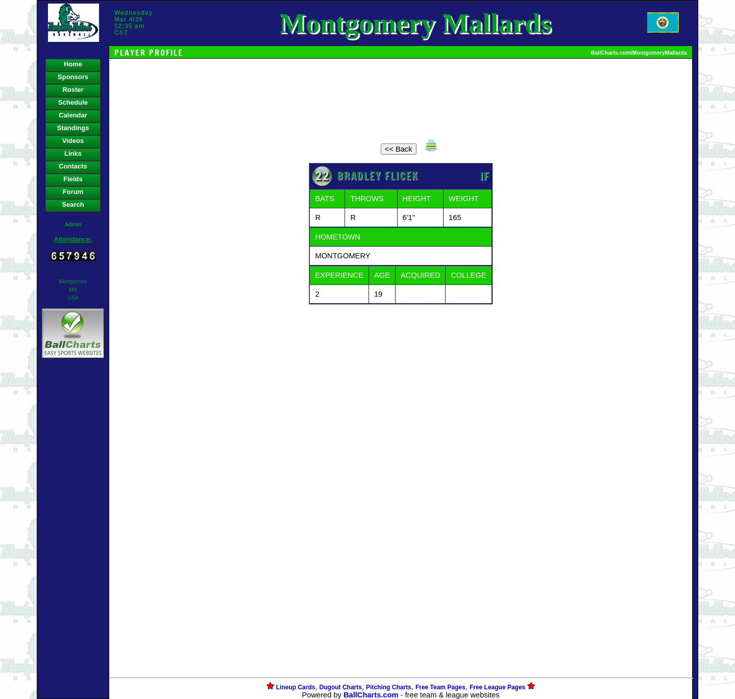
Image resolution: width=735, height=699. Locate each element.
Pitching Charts (388, 687)
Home (73, 64)
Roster (72, 89)
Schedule (73, 102)
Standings (73, 128)
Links (73, 153)
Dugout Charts (341, 687)
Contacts (73, 166)
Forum (73, 192)
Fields (73, 179)
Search (73, 204)
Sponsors (73, 77)
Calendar (73, 115)
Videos (73, 140)
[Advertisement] (73, 536)
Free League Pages (497, 687)
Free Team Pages (440, 687)
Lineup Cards (295, 687)
